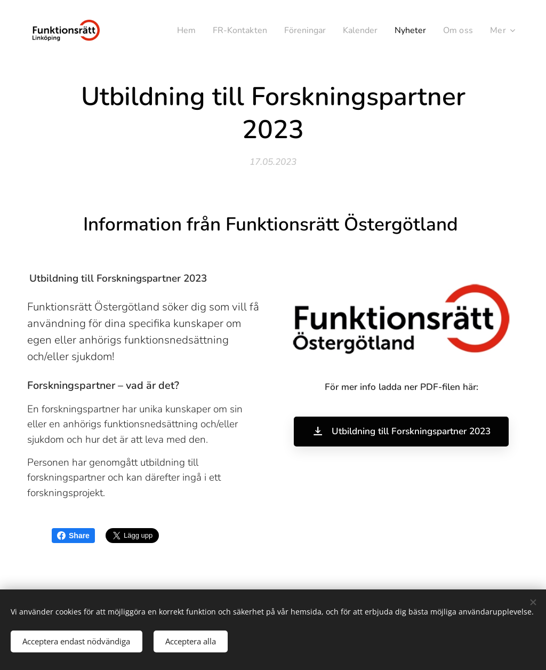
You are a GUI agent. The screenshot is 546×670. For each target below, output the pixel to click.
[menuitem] (171, 30)
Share (73, 535)
